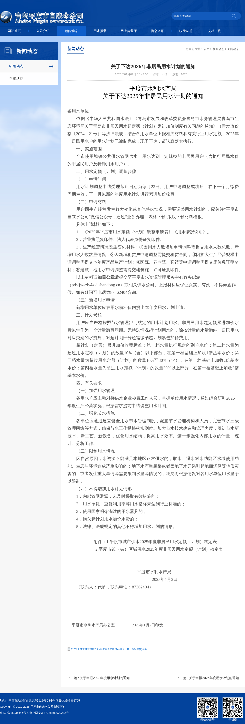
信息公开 (157, 31)
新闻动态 (71, 31)
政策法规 (185, 31)
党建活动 (16, 79)
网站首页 (14, 31)
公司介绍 (42, 31)
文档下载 (214, 31)
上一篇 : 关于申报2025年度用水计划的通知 (98, 678)
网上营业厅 (128, 31)
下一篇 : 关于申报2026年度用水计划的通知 (208, 678)
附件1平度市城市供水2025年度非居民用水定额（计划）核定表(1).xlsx (109, 649)
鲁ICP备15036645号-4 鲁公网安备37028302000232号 (34, 712)
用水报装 (100, 31)
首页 (206, 49)
